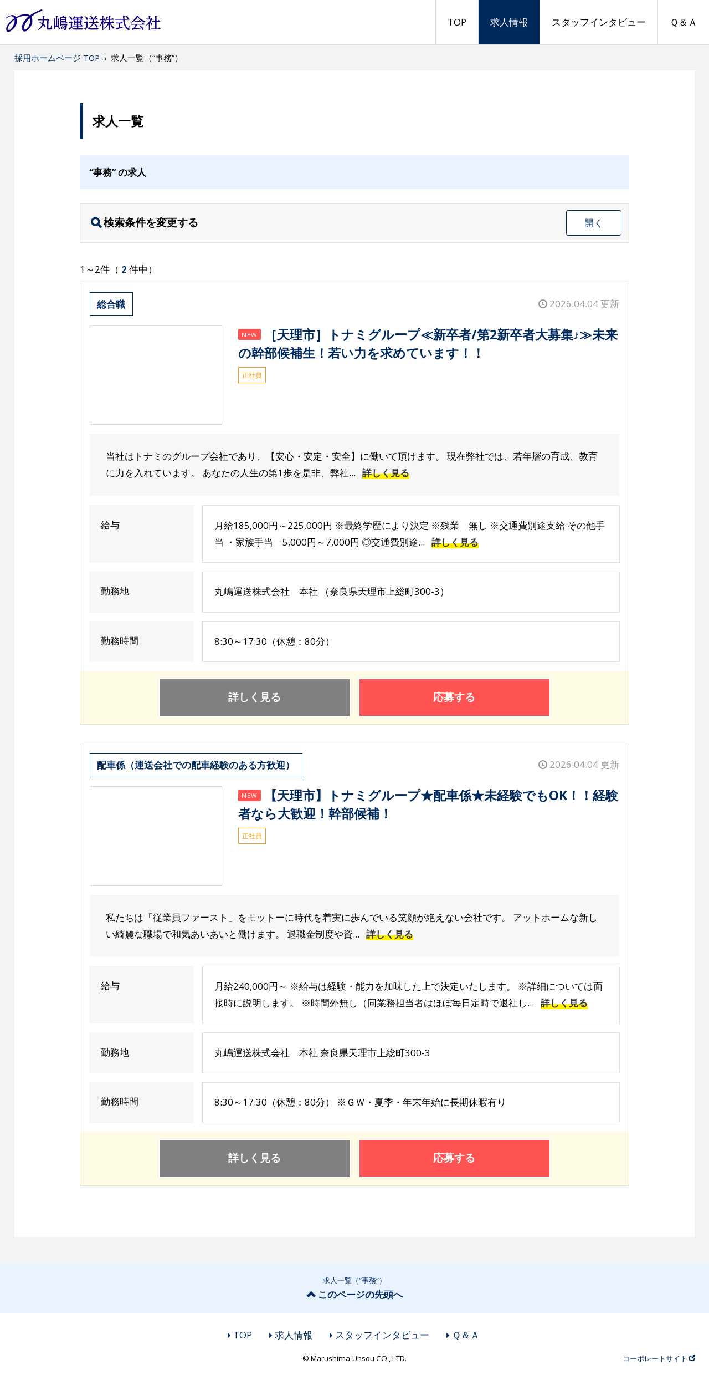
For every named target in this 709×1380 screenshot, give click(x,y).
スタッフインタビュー (599, 22)
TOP (457, 22)
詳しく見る (385, 472)
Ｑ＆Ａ (683, 22)
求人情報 (509, 22)
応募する (454, 697)
